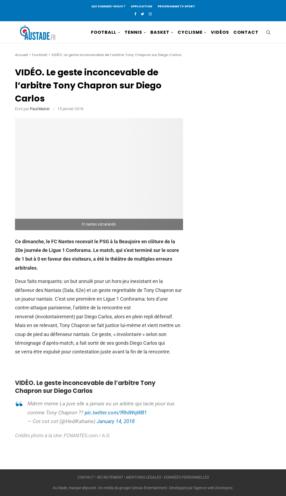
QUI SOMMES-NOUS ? (108, 6)
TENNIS (133, 32)
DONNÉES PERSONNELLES (186, 477)
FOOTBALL (103, 32)
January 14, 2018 (116, 421)
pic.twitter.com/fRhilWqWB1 (116, 412)
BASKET (159, 32)
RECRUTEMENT (110, 477)
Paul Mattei (39, 109)
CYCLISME (190, 32)
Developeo (224, 488)
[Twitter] (142, 14)
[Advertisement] (237, 147)
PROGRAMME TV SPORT (176, 6)
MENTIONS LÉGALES (143, 477)
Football (39, 54)
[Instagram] (150, 14)
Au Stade (60, 488)
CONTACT (245, 32)
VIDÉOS (220, 32)
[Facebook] (135, 14)
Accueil (21, 54)
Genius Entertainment (149, 488)
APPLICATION (141, 6)
